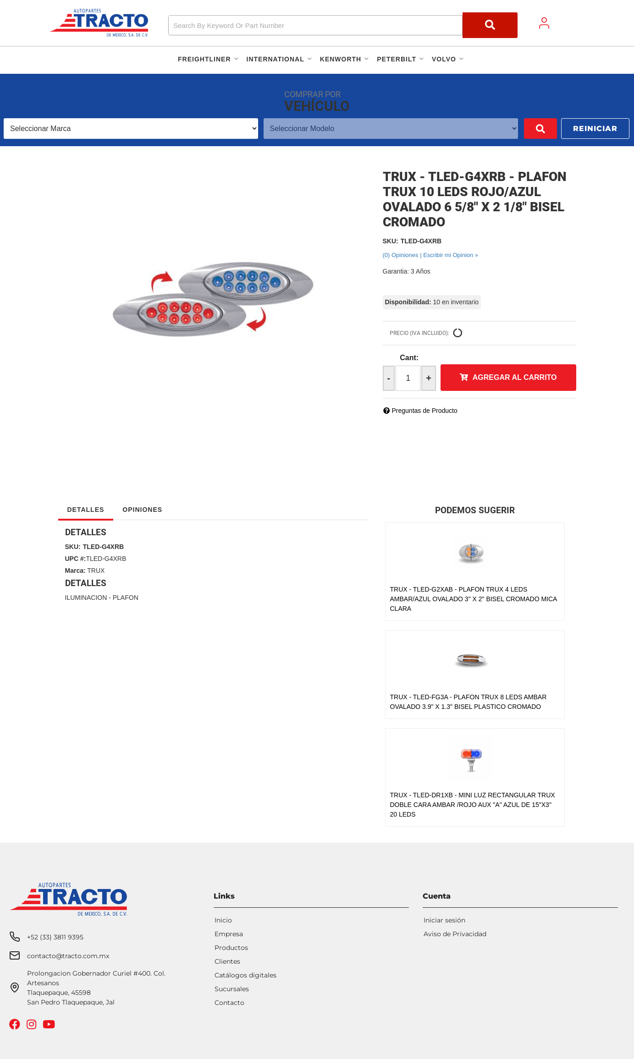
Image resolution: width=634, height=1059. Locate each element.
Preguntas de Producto (425, 410)
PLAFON (125, 597)
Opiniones (142, 509)
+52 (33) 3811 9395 (55, 937)
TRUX (96, 570)
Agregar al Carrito (515, 377)
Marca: (75, 570)
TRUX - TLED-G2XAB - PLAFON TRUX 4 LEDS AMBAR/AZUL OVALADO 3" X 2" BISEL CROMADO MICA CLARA (473, 599)
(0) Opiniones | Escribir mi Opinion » (431, 255)
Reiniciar (595, 128)
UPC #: (75, 558)
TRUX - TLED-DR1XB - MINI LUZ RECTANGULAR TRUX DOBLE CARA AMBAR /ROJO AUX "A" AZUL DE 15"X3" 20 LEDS (472, 804)
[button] (342, 25)
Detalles (86, 509)
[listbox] (124, 128)
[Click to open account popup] (544, 23)
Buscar (527, 128)
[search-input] (315, 25)
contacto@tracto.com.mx (68, 956)
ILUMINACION (86, 597)
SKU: (390, 241)
